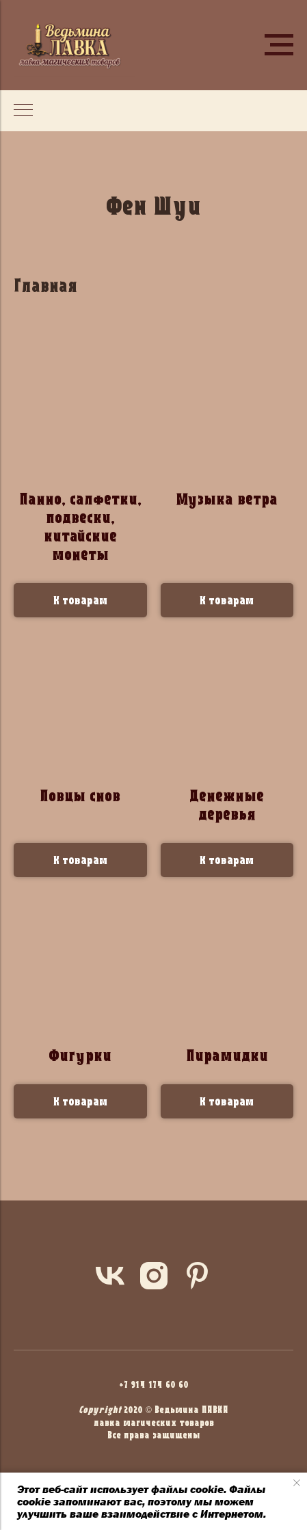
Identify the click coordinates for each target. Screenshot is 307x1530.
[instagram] (154, 1276)
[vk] (110, 1276)
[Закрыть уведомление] (297, 1483)
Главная (45, 285)
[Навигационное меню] (279, 45)
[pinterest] (198, 1276)
